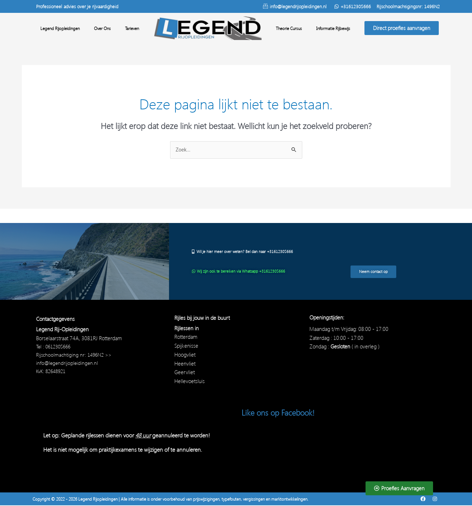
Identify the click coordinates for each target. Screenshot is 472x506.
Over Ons (102, 28)
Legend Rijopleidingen (60, 28)
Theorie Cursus (289, 28)
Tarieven (132, 28)
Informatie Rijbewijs (333, 28)
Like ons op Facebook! (281, 412)
